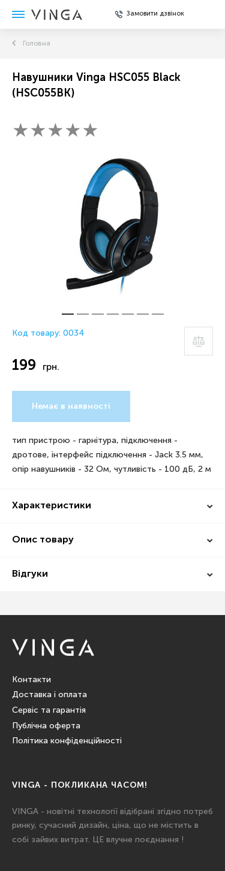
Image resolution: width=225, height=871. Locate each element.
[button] (68, 314)
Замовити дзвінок (155, 13)
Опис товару (43, 540)
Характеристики (51, 506)
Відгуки (30, 574)
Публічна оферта (46, 726)
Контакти (31, 680)
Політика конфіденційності (67, 741)
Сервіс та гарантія (49, 710)
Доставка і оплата (49, 695)
